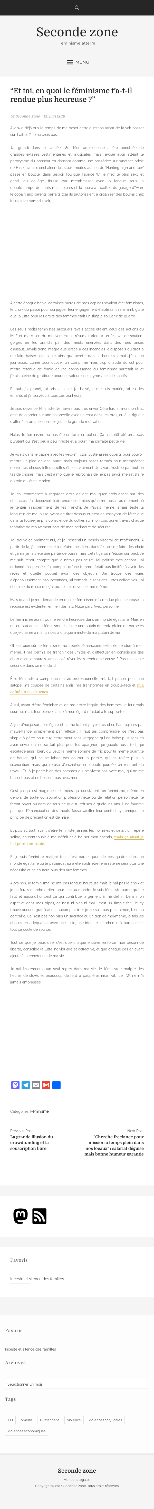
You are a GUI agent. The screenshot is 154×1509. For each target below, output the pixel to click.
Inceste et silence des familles (37, 1279)
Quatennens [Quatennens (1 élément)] (49, 1421)
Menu (78, 62)
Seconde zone (77, 32)
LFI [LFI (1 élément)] (10, 1421)
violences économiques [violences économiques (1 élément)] (26, 1432)
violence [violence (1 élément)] (74, 1421)
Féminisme (39, 1112)
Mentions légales (77, 1480)
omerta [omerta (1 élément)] (26, 1421)
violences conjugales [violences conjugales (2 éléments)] (105, 1421)
